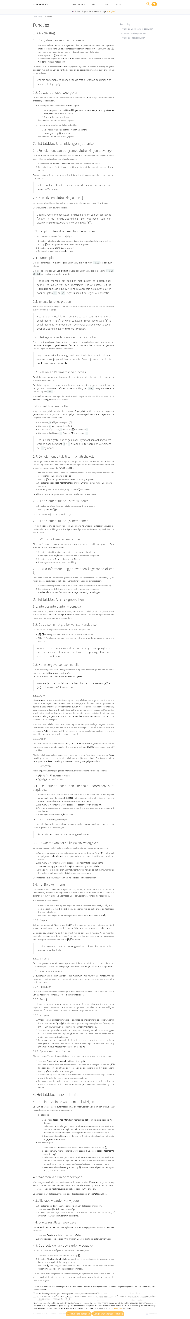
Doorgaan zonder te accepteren (108, 1313)
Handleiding (37, 17)
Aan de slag (125, 24)
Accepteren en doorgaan (78, 1313)
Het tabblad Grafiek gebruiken (133, 33)
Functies (48, 17)
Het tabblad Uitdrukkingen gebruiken (136, 28)
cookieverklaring (116, 1308)
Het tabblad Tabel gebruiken (132, 37)
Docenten (105, 4)
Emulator (93, 4)
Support (119, 4)
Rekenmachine (77, 4)
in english (111, 11)
